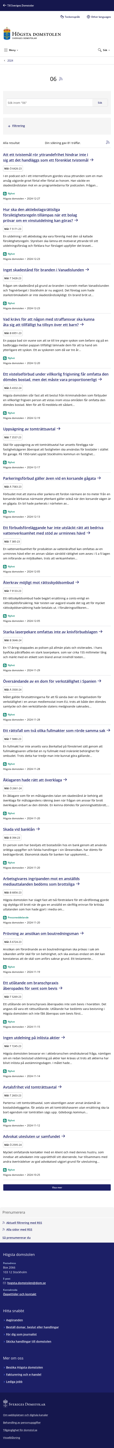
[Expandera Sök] (104, 50)
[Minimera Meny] (11, 50)
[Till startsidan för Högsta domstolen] (32, 33)
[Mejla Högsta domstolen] (24, 1283)
